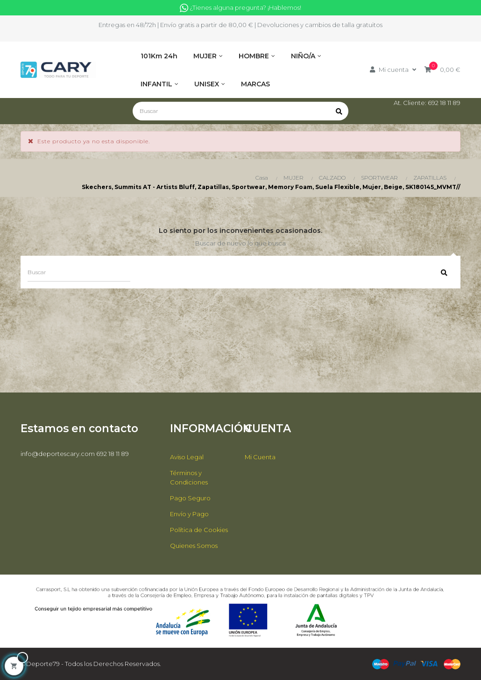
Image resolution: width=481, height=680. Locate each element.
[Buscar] (240, 111)
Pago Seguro (190, 498)
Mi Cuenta (260, 457)
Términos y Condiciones (189, 477)
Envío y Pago (189, 514)
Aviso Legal (187, 457)
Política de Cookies (199, 529)
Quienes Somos (194, 545)
